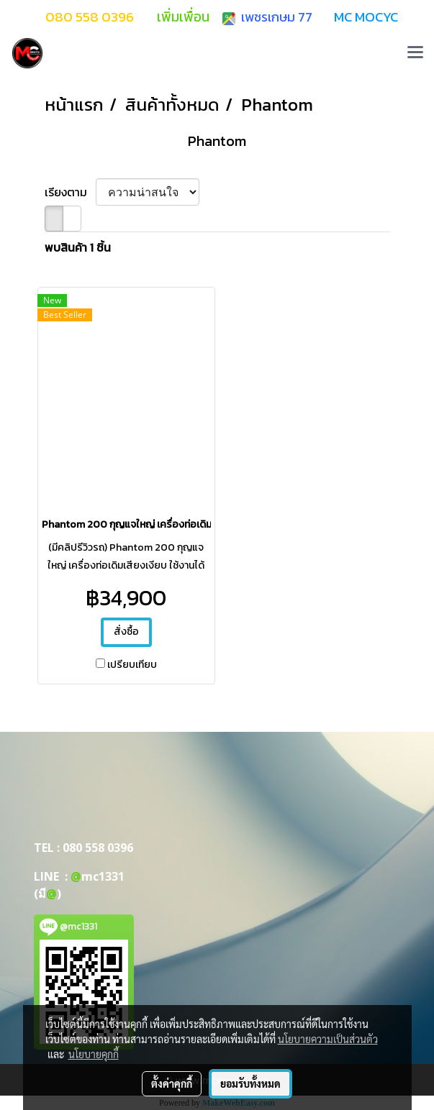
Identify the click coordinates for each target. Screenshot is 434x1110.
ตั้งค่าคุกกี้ (171, 1083)
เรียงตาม (70, 192)
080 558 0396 (98, 848)
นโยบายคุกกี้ (93, 1053)
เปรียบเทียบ (132, 665)
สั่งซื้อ (126, 631)
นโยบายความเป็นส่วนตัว (328, 1038)
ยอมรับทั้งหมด (250, 1083)
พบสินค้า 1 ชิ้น (78, 247)
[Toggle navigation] (415, 53)
